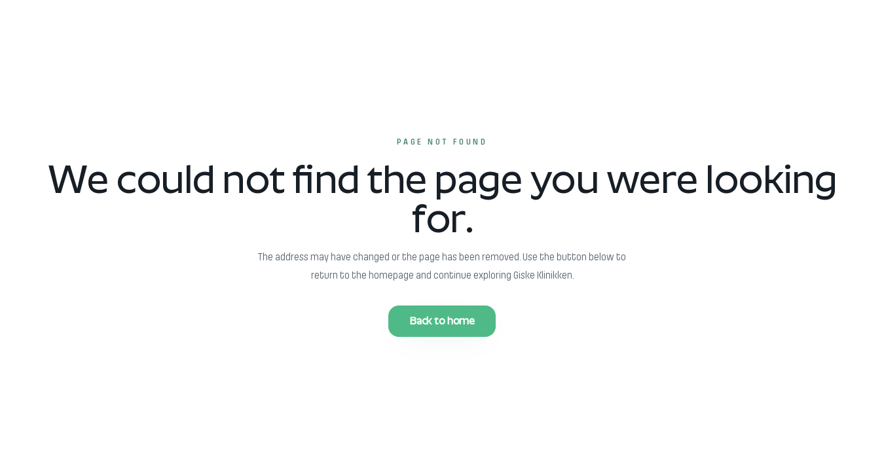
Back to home (441, 321)
